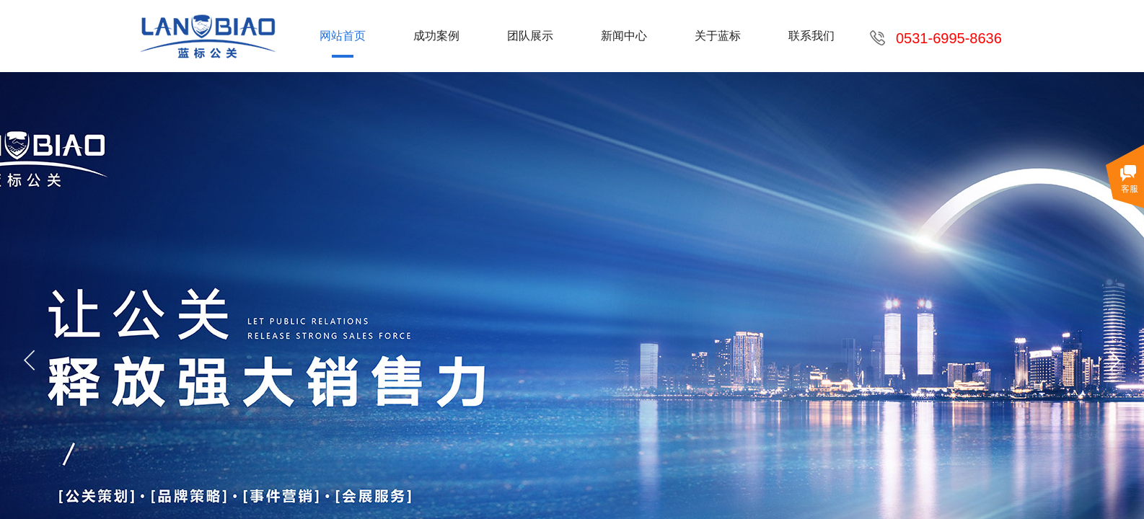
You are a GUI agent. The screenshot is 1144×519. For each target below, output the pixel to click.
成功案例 (436, 36)
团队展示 (530, 36)
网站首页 (343, 36)
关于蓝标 (718, 36)
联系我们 (811, 36)
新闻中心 (624, 36)
